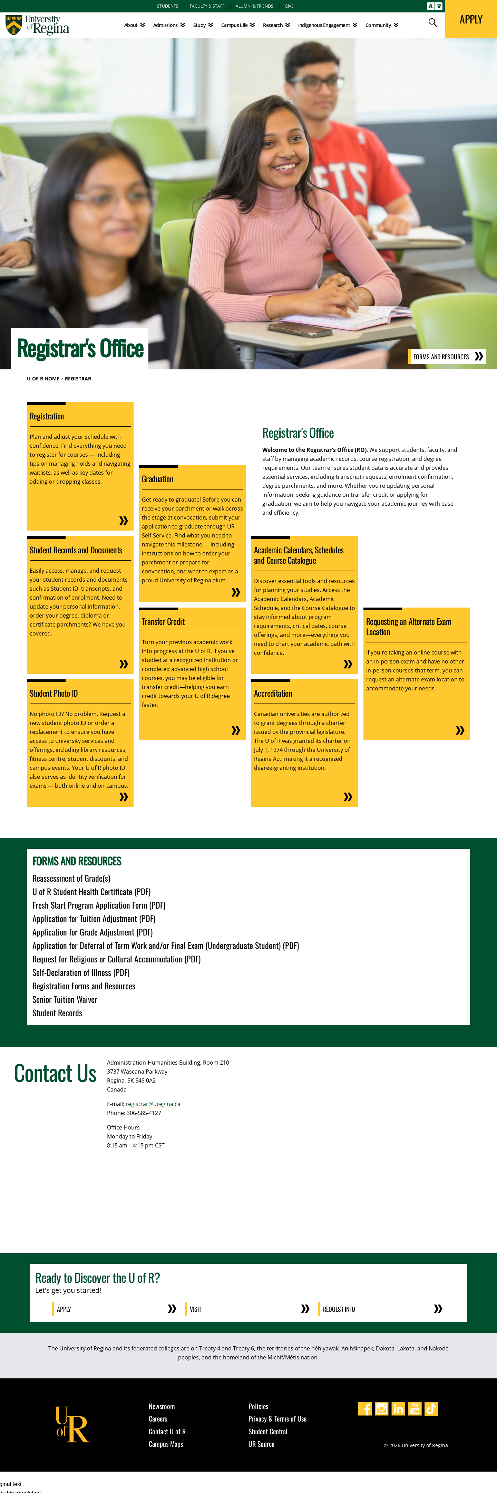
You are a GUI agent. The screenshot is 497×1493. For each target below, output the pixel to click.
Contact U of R (167, 1431)
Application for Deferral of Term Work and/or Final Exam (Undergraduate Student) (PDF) (165, 945)
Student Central (268, 1431)
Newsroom (162, 1406)
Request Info (339, 1309)
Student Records (57, 1012)
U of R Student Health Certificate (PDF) (91, 891)
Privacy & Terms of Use (277, 1418)
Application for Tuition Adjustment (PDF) (93, 918)
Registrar (78, 378)
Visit (196, 1309)
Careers (158, 1418)
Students (167, 6)
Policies (258, 1406)
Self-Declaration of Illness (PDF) (80, 972)
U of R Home (43, 378)
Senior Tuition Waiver (64, 999)
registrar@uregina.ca (153, 1104)
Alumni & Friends (254, 6)
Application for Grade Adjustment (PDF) (92, 931)
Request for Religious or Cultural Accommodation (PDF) (116, 958)
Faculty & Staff (207, 6)
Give (289, 6)
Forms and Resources (441, 356)
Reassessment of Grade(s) (71, 878)
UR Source (261, 1443)
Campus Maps (166, 1443)
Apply (64, 1309)
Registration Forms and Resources (83, 985)
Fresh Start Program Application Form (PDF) (98, 905)
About (131, 25)
